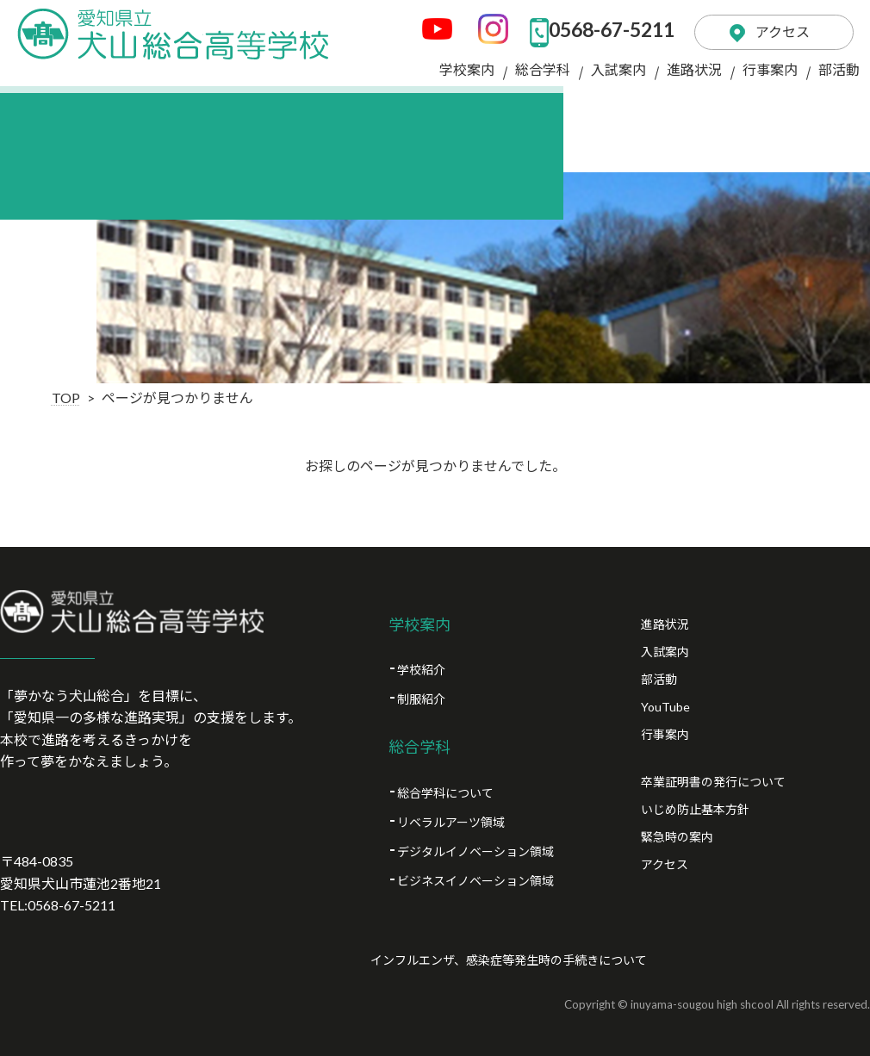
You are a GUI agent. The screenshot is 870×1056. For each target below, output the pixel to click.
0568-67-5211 (586, 26)
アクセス (773, 25)
